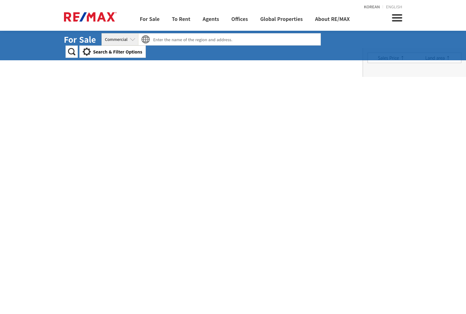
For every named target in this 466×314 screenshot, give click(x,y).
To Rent (181, 18)
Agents (211, 18)
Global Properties (281, 18)
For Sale (150, 18)
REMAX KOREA (90, 17)
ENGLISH (394, 7)
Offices (239, 18)
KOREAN (372, 7)
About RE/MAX (332, 18)
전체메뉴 (397, 18)
